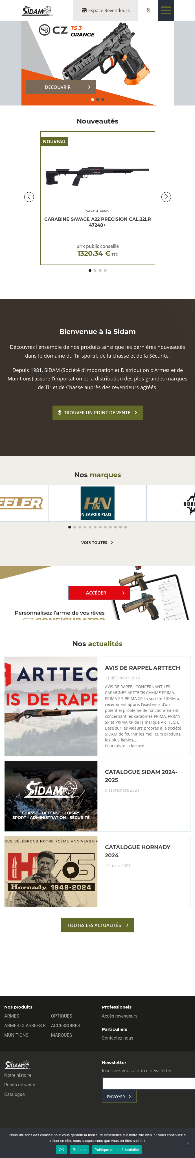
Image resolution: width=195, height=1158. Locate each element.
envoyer (116, 1096)
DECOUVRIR (58, 87)
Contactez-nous (117, 1038)
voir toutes (94, 542)
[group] (97, 503)
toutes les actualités (94, 925)
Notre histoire (17, 1075)
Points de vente (19, 1084)
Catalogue (14, 1094)
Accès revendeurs (120, 1016)
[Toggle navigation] (166, 10)
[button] (92, 99)
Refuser (79, 1150)
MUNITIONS (16, 1035)
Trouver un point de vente (94, 413)
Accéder (96, 593)
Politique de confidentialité (117, 1150)
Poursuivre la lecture (124, 746)
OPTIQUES (61, 1016)
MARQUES (61, 1035)
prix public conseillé (97, 250)
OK (61, 1150)
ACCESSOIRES (65, 1025)
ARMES (11, 1016)
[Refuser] (188, 1143)
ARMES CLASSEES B (25, 1025)
